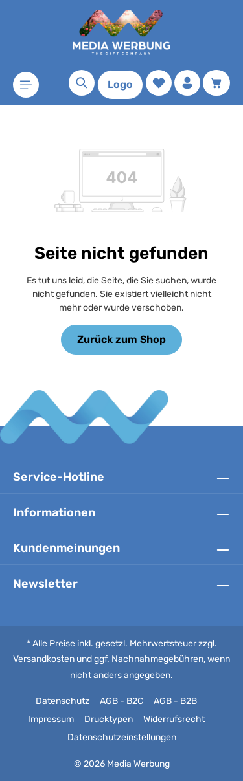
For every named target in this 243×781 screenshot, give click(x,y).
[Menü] (26, 85)
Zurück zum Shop (121, 339)
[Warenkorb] (216, 83)
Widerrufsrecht (174, 719)
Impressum (51, 719)
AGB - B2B (175, 701)
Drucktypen (108, 719)
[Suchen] (82, 83)
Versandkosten (44, 659)
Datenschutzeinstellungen (121, 737)
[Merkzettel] (159, 83)
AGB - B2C (121, 701)
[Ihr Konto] (187, 83)
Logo (120, 84)
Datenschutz (62, 701)
